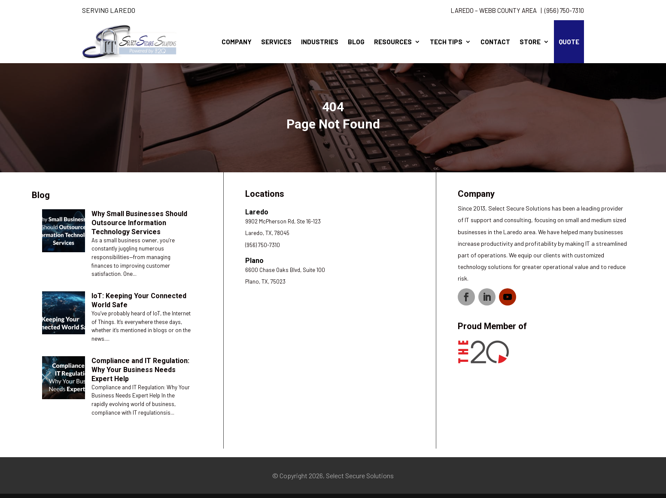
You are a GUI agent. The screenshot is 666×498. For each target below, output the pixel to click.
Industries (319, 42)
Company (237, 42)
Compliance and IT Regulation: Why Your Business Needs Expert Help (140, 370)
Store (530, 42)
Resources (393, 42)
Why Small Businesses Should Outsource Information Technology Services (139, 223)
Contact (495, 42)
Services (276, 42)
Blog (356, 42)
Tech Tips (446, 42)
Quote (569, 42)
